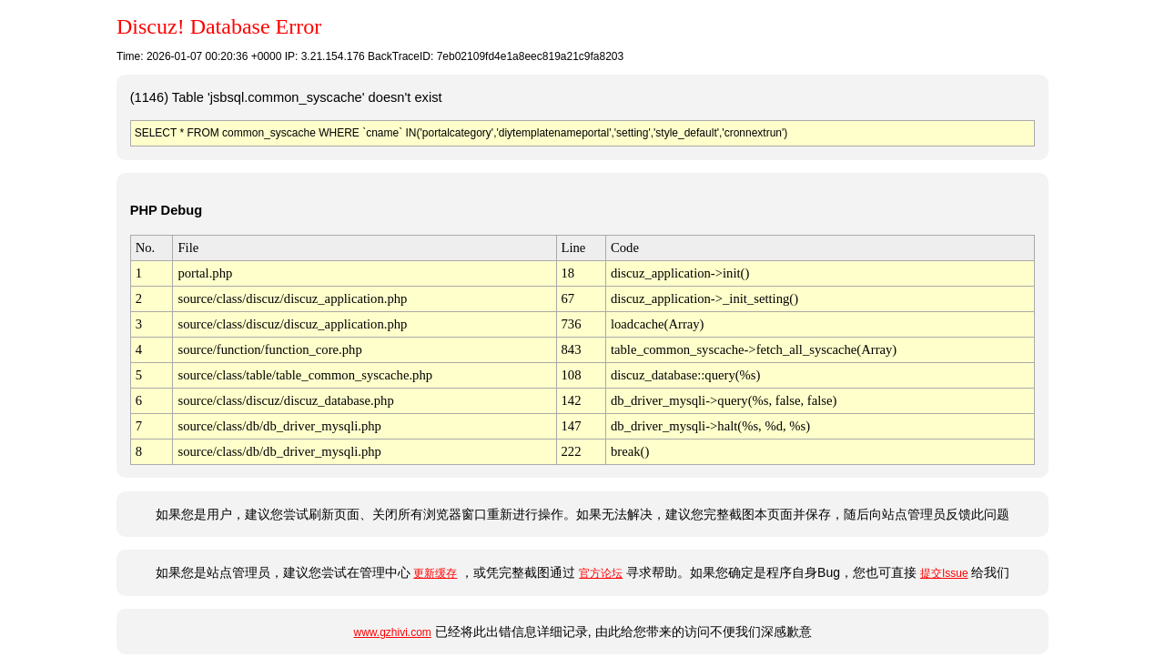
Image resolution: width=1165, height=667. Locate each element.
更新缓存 (435, 573)
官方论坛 (601, 573)
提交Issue (944, 573)
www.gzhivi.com (392, 632)
